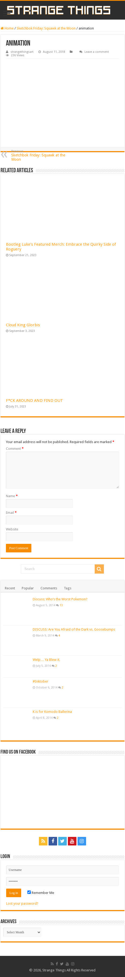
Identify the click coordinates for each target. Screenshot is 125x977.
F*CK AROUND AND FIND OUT (34, 400)
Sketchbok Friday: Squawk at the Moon (46, 28)
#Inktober (40, 681)
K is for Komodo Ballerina (52, 712)
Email (11, 513)
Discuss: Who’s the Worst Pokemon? (60, 599)
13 (61, 605)
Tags (67, 588)
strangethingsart (22, 52)
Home (7, 28)
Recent (10, 588)
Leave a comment (96, 52)
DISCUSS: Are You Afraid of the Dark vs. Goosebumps (74, 629)
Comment (15, 449)
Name (12, 496)
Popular (28, 588)
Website (12, 529)
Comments (49, 588)
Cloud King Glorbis (23, 325)
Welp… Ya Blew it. (46, 660)
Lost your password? (22, 903)
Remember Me (40, 893)
